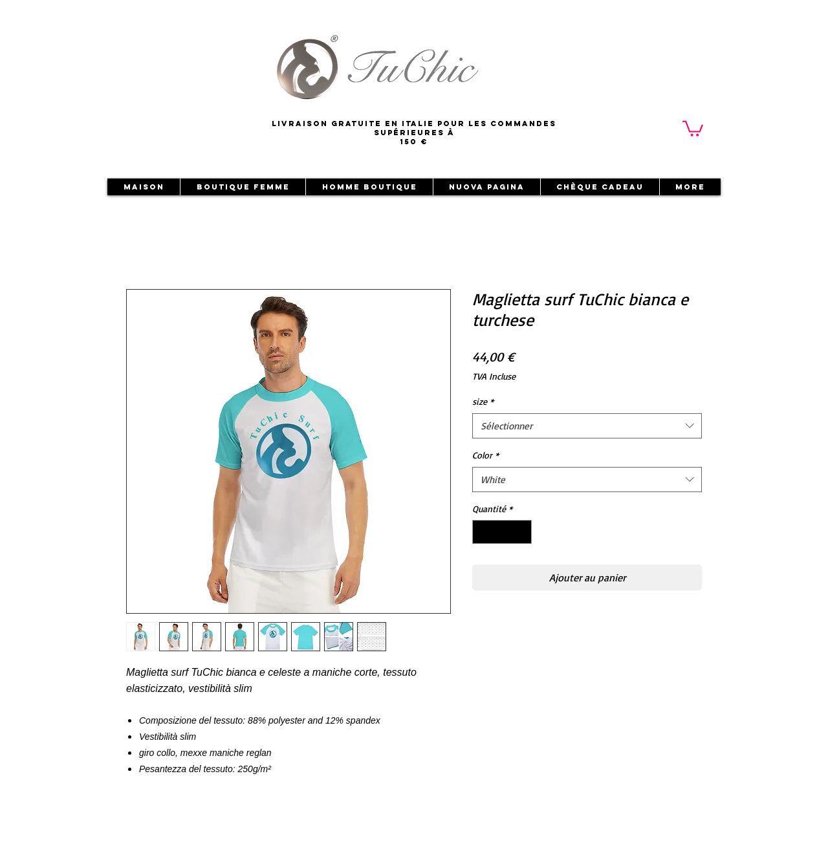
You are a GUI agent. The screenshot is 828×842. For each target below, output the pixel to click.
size (483, 401)
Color (485, 454)
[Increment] (522, 532)
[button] (692, 127)
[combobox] (587, 425)
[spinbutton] (502, 532)
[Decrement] (482, 532)
